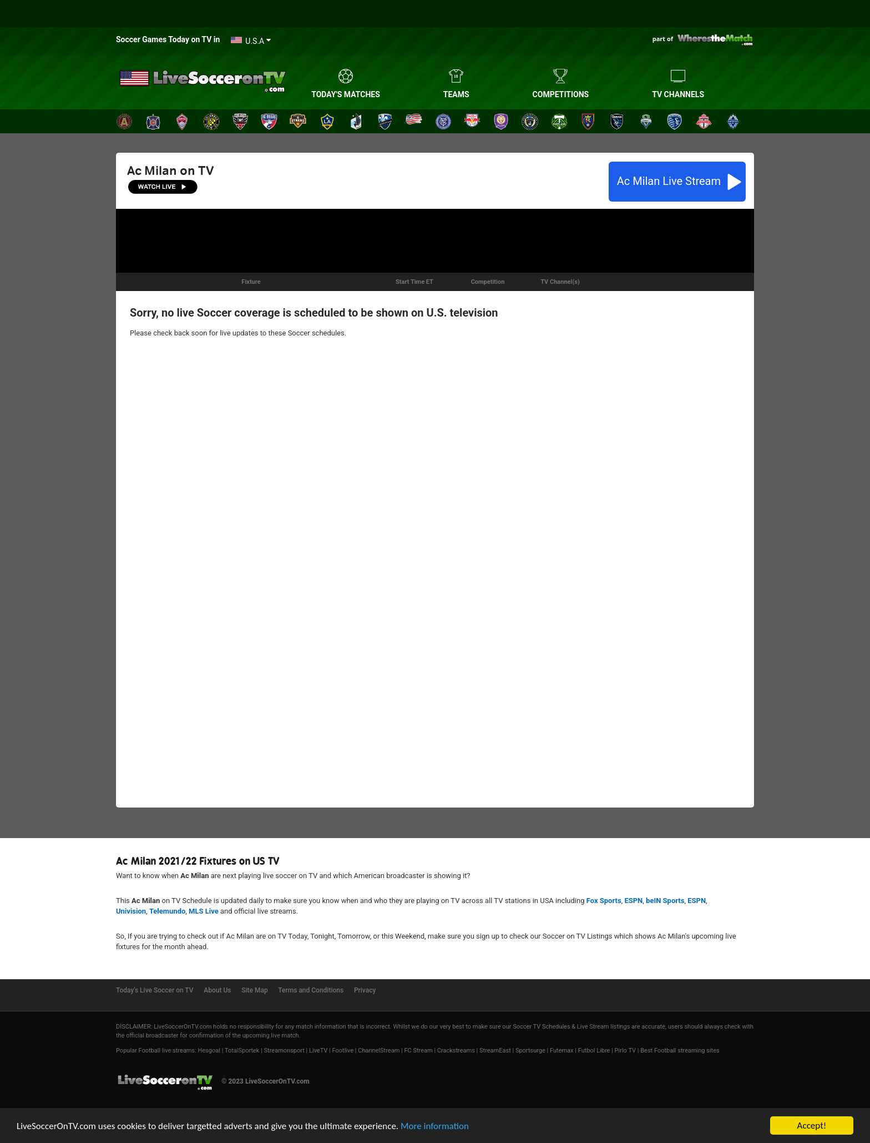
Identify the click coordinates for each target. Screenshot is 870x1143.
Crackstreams (456, 1050)
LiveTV (318, 1050)
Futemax (562, 1050)
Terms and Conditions (310, 990)
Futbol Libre (594, 1050)
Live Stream (670, 181)
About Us (217, 990)
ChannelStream (378, 1050)
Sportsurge (530, 1050)
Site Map (254, 990)
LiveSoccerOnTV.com (182, 1026)
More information (435, 1126)
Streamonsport (284, 1050)
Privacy (365, 990)
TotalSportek (242, 1050)
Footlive (343, 1050)
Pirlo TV (625, 1050)
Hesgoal (209, 1050)
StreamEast (495, 1050)
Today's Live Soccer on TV (155, 990)
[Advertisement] (435, 239)
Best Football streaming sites (680, 1050)
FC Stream (418, 1050)
